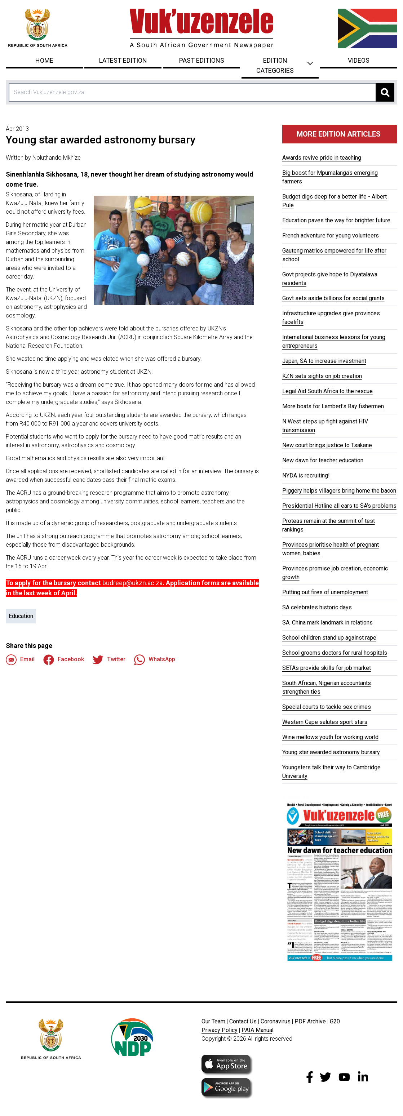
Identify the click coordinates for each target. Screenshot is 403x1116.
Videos (358, 60)
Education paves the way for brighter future (336, 220)
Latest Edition (123, 60)
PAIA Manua (257, 1030)
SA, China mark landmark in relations (327, 622)
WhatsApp (154, 660)
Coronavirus (276, 1021)
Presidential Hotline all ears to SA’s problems (339, 505)
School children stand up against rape (329, 637)
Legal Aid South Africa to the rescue (327, 391)
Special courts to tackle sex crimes (326, 706)
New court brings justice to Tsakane (327, 445)
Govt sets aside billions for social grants (333, 298)
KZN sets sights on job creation (322, 376)
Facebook (63, 659)
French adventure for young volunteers (330, 235)
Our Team (213, 1021)
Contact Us (243, 1021)
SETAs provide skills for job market (326, 667)
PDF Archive (310, 1021)
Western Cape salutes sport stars (324, 722)
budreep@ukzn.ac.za (132, 583)
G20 (335, 1021)
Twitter (109, 659)
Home (44, 60)
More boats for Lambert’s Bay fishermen (333, 406)
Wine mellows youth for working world (330, 737)
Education (21, 616)
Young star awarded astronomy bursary (331, 752)
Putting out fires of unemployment (325, 592)
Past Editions (201, 60)
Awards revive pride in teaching (321, 157)
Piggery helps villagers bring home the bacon (339, 490)
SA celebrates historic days (317, 607)
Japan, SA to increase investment (324, 360)
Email (20, 659)
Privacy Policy (219, 1030)
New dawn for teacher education (322, 460)
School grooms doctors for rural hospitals (334, 652)
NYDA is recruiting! (306, 475)
